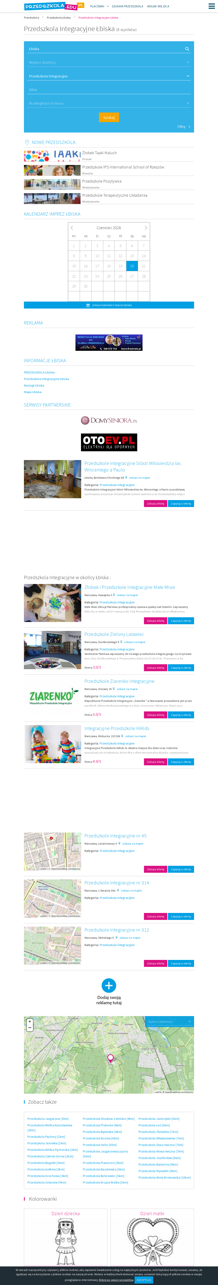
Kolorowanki (43, 1198)
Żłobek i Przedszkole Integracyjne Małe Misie (129, 587)
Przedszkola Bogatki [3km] (46, 1163)
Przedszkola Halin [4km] (100, 1145)
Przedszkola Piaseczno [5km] (103, 1163)
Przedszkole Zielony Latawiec (114, 634)
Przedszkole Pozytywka (101, 181)
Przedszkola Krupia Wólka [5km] (105, 1182)
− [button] (30, 1028)
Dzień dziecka (66, 1213)
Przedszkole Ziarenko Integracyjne (119, 681)
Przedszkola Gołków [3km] (46, 1169)
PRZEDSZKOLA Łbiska (39, 372)
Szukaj (109, 117)
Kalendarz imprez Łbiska (52, 214)
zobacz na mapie (139, 477)
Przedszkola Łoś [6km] (154, 1125)
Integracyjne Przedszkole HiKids (116, 728)
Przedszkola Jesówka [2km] (46, 1143)
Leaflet (43, 869)
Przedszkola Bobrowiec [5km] (103, 1176)
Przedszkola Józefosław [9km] (159, 1158)
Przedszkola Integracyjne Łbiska (46, 379)
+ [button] (29, 1022)
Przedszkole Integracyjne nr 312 (116, 930)
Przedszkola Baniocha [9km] (158, 1164)
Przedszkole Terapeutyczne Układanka (114, 195)
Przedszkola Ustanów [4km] (46, 1182)
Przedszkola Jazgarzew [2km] (48, 1119)
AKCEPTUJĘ (144, 1280)
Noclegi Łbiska (34, 385)
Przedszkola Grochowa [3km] (47, 1176)
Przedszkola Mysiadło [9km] (158, 1171)
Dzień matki (152, 1213)
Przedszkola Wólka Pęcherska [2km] (52, 1150)
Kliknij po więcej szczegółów (116, 1280)
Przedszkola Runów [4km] (101, 1138)
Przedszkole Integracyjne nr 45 (115, 836)
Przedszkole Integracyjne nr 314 (116, 882)
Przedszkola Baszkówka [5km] (104, 1169)
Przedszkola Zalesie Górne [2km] (50, 1156)
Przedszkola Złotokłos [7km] (158, 1132)
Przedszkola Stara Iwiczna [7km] (161, 1145)
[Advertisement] (109, 542)
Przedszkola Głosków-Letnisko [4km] (109, 1119)
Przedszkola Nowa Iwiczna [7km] (161, 1151)
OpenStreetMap (59, 869)
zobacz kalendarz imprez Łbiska (112, 305)
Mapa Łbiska (33, 392)
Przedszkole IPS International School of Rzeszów (123, 166)
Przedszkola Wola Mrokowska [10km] (164, 1177)
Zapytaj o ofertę (181, 503)
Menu (212, 6)
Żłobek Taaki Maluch (99, 152)
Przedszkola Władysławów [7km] (161, 1138)
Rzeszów (87, 173)
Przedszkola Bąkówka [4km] (102, 1132)
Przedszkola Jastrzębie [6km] (159, 1119)
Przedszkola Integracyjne (117, 485)
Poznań (87, 159)
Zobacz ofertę (155, 503)
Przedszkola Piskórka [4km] (102, 1125)
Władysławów (90, 187)
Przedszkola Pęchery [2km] (46, 1137)
